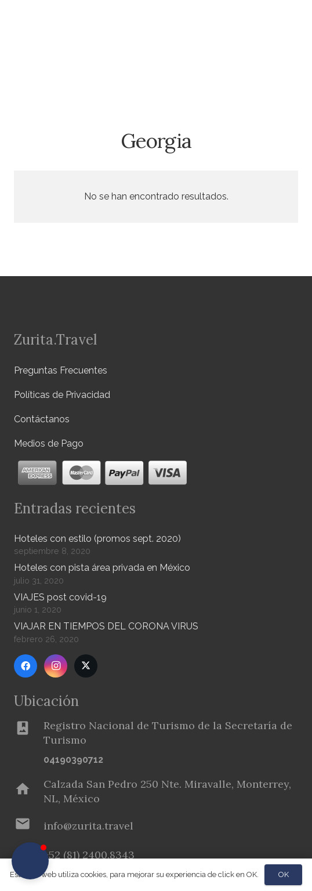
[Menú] (268, 23)
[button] (296, 60)
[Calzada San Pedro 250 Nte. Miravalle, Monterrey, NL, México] (28, 791)
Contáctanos (42, 419)
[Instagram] (55, 666)
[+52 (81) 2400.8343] (89, 854)
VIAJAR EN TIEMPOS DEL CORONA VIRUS (106, 626)
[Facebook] (25, 666)
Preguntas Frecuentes (60, 370)
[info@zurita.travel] (28, 826)
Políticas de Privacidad (62, 394)
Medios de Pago (49, 443)
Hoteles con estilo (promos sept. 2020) (97, 538)
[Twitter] (85, 666)
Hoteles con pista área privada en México (102, 567)
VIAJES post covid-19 (60, 597)
